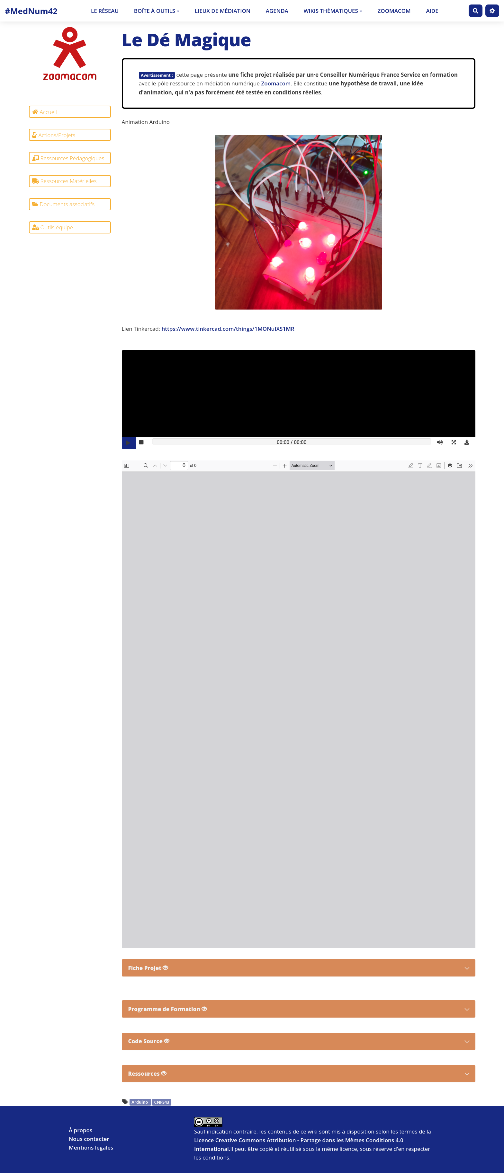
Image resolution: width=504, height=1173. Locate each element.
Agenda (277, 10)
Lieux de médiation (222, 10)
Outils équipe (52, 227)
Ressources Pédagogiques (68, 158)
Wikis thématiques (332, 10)
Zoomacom (394, 10)
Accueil (44, 112)
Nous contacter (89, 1138)
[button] (455, 443)
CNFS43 (161, 1102)
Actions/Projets (53, 135)
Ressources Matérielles (64, 181)
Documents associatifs (63, 204)
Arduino (140, 1102)
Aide (432, 10)
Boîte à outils (156, 10)
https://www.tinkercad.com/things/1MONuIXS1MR (227, 328)
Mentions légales (91, 1147)
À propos (80, 1130)
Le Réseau (105, 10)
